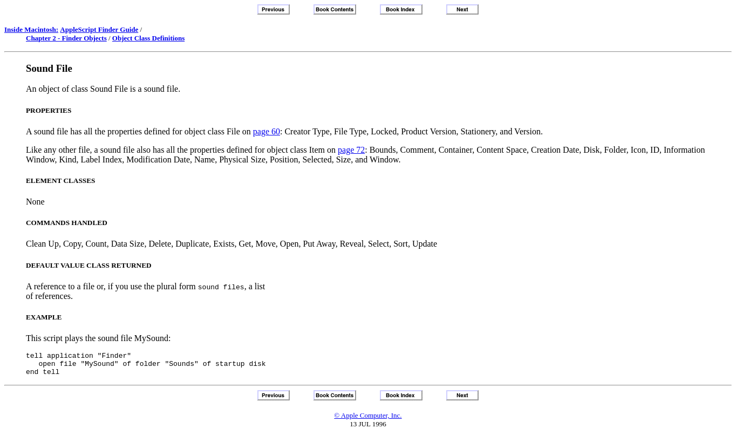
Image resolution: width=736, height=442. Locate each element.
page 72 (351, 149)
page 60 (266, 131)
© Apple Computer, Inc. (367, 420)
